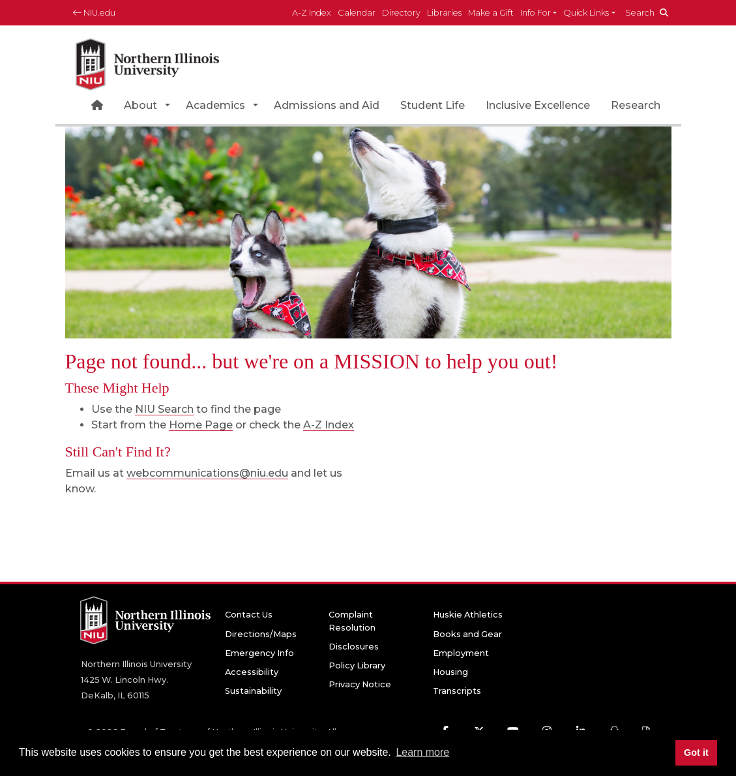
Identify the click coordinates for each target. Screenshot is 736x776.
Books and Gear (467, 634)
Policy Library (357, 665)
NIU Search (164, 409)
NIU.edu (94, 13)
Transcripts (457, 691)
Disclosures (354, 646)
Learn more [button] (422, 752)
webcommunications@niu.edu (207, 473)
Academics (215, 105)
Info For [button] (535, 13)
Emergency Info (259, 653)
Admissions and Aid (326, 105)
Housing (450, 672)
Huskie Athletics (468, 614)
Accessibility (251, 672)
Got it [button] (696, 752)
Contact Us (248, 614)
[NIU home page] (147, 62)
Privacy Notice (360, 684)
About (140, 105)
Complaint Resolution (352, 621)
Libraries (444, 13)
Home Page (201, 425)
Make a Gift (491, 13)
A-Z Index (311, 13)
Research (635, 105)
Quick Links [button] (586, 13)
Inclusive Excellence (538, 105)
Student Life (432, 105)
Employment (461, 653)
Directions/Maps (261, 634)
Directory (401, 13)
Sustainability (253, 691)
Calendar (356, 13)
